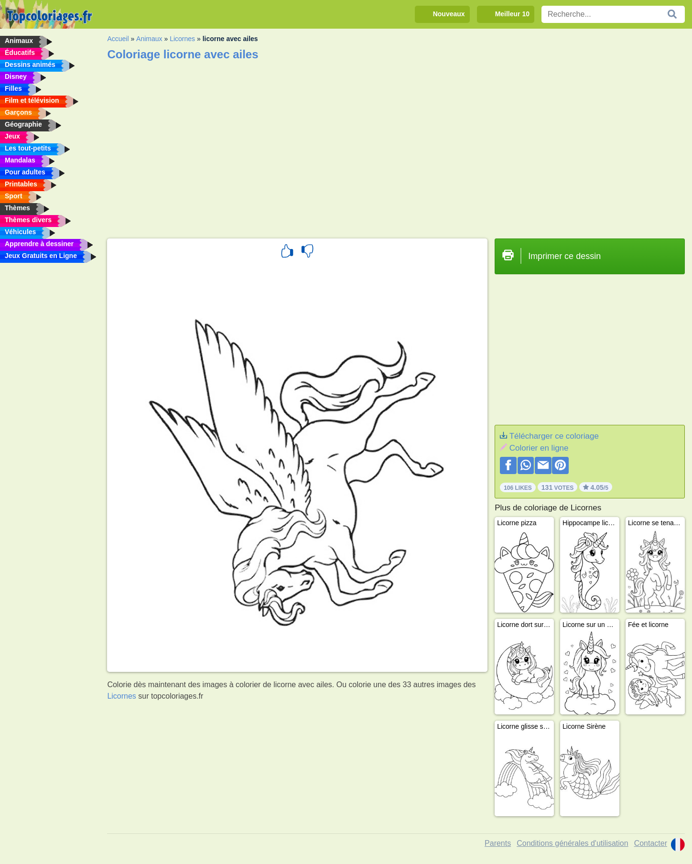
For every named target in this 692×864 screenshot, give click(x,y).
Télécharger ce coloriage (554, 436)
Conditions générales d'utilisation (572, 843)
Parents (498, 843)
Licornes (182, 39)
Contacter (650, 843)
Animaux (149, 39)
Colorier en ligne (539, 448)
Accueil (118, 39)
